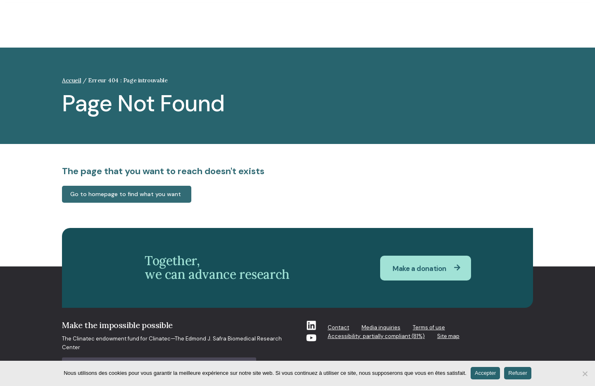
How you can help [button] (507, 30)
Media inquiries (381, 327)
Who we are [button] (280, 30)
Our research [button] (330, 30)
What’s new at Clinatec (435, 30)
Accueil (71, 80)
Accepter (485, 373)
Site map (448, 336)
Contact (338, 327)
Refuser (517, 373)
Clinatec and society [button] (219, 30)
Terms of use (429, 327)
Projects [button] (375, 30)
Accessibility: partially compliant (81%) (376, 336)
